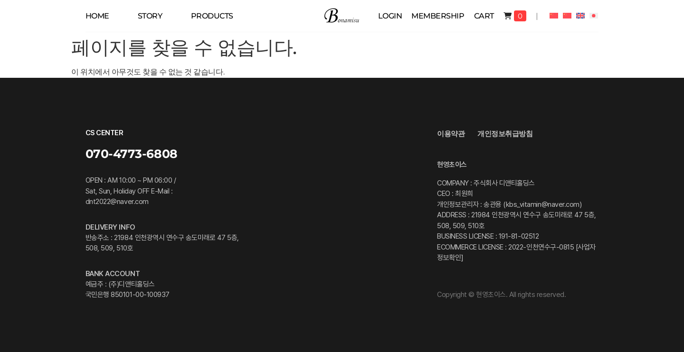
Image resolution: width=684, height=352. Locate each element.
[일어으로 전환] (593, 16)
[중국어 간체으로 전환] (554, 16)
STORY (150, 15)
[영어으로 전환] (580, 16)
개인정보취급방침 (504, 133)
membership (437, 15)
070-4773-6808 (132, 154)
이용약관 (451, 133)
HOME (97, 15)
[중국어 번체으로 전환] (567, 16)
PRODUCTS (212, 15)
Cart (484, 15)
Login (390, 15)
